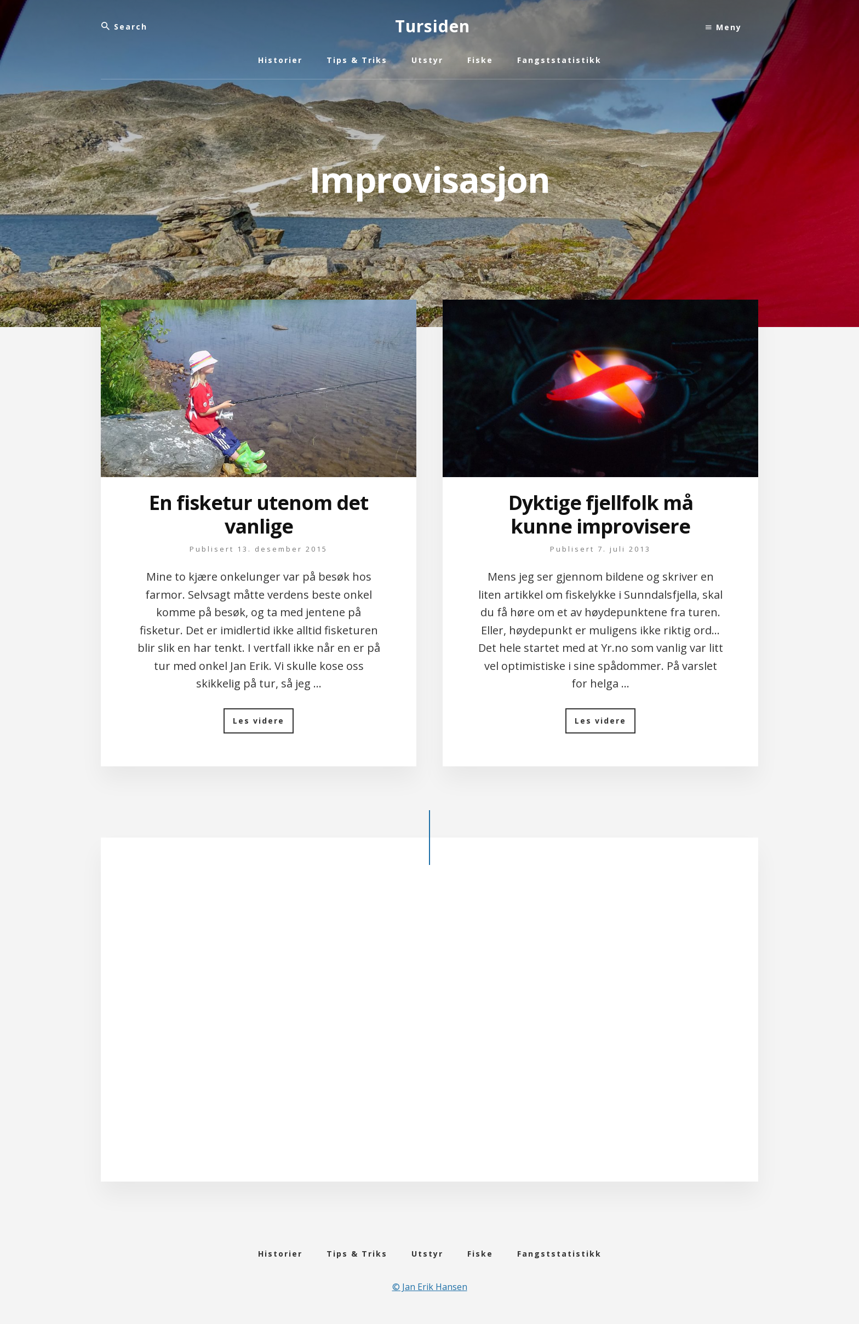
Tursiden (432, 26)
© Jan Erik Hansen (429, 1287)
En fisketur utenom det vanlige (258, 514)
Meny (724, 27)
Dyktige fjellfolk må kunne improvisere (600, 514)
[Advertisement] (429, 1032)
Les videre (263, 724)
